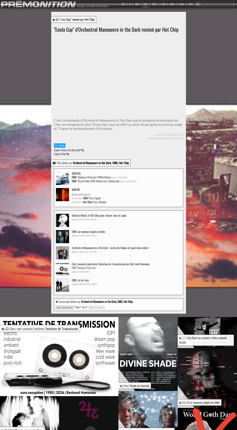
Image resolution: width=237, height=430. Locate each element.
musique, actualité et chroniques (93, 6)
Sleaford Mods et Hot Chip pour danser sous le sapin (99, 217)
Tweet (60, 145)
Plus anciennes (64, 307)
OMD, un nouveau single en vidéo (88, 233)
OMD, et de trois (84, 282)
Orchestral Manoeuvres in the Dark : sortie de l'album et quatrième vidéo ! (110, 249)
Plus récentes (96, 307)
